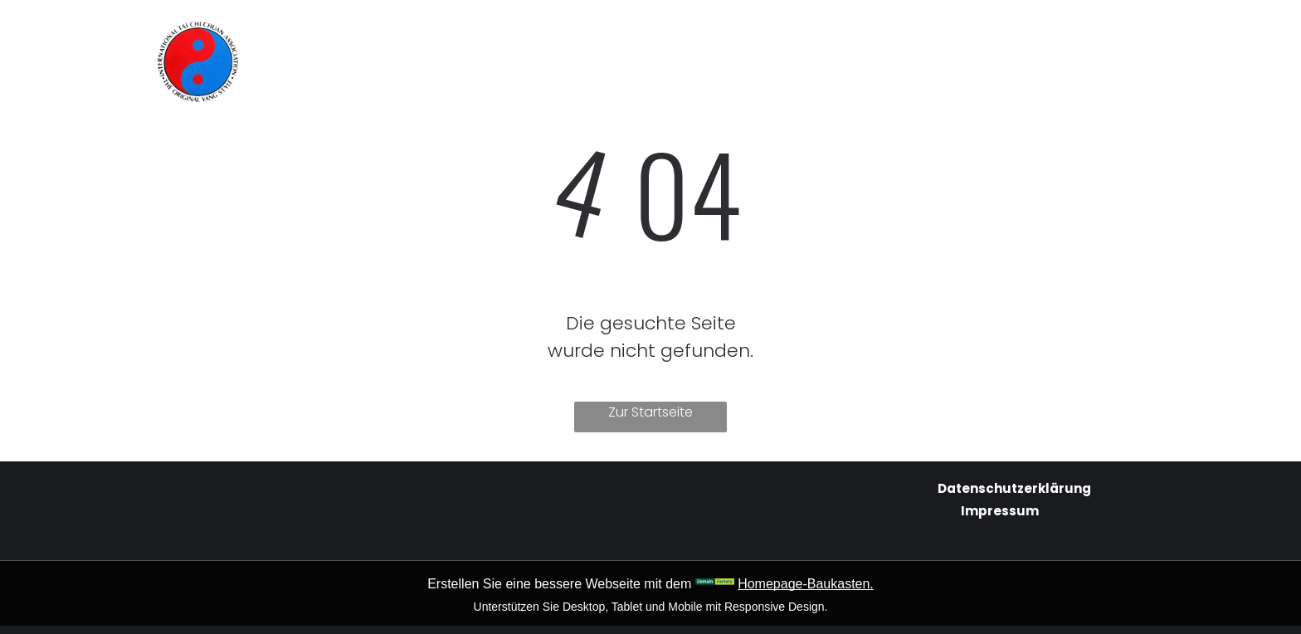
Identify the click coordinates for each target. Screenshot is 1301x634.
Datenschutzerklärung (1014, 488)
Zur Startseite (650, 412)
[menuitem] (499, 34)
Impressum (1000, 510)
